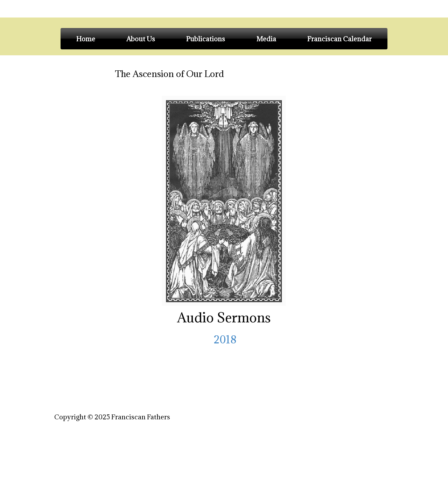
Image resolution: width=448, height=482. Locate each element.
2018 (224, 339)
